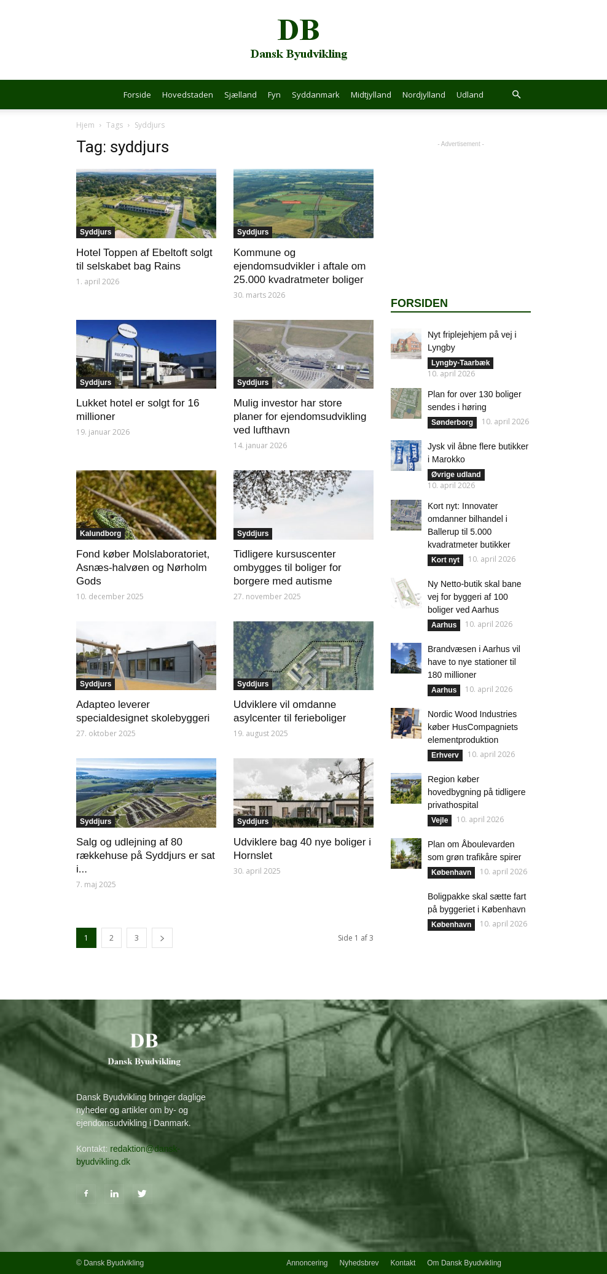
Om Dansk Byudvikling (464, 1263)
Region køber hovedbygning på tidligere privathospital (477, 792)
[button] (516, 95)
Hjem (85, 125)
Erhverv (445, 755)
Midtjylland (371, 94)
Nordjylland (423, 94)
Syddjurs (95, 232)
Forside (137, 94)
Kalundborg (100, 533)
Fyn (274, 94)
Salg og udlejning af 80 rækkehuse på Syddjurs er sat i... (145, 855)
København (451, 872)
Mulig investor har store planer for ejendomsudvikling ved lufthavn (299, 416)
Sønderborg (452, 422)
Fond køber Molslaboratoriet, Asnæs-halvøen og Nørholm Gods (143, 567)
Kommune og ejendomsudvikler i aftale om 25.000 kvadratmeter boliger (299, 266)
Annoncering (306, 1263)
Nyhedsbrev (359, 1263)
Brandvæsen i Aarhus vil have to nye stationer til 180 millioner (474, 662)
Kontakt (403, 1263)
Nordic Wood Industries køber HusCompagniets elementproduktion (473, 727)
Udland (470, 94)
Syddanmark (316, 94)
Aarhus (443, 625)
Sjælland (240, 94)
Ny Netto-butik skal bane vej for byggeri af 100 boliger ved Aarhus (475, 597)
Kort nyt (445, 560)
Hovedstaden (187, 94)
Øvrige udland (456, 474)
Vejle (439, 820)
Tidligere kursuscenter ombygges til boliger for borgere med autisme (287, 567)
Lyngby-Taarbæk (460, 363)
